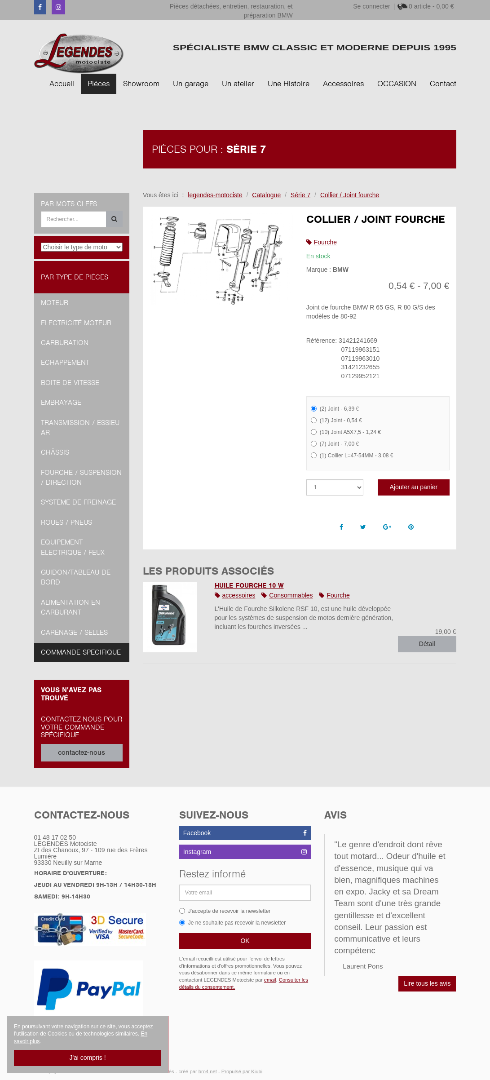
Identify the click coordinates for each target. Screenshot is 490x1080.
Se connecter (371, 6)
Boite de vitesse (70, 382)
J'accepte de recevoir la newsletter (225, 911)
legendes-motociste (215, 195)
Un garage (190, 84)
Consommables (291, 595)
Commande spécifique (81, 652)
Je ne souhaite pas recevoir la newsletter (232, 923)
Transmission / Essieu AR (80, 427)
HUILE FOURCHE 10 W (249, 585)
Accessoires (343, 84)
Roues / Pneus (66, 522)
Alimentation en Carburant (70, 607)
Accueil (61, 84)
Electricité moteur (76, 323)
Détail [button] (427, 643)
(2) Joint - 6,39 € (335, 409)
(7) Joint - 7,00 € (335, 444)
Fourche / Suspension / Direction (81, 477)
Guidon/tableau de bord (75, 577)
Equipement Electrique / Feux (73, 547)
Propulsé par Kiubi (241, 1071)
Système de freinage (78, 502)
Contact (443, 84)
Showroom (141, 84)
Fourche (325, 242)
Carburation (64, 342)
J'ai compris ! (87, 1057)
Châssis (55, 452)
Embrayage (61, 402)
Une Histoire (288, 84)
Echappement (65, 362)
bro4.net (208, 1071)
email (270, 980)
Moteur (54, 302)
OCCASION (396, 84)
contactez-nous (81, 752)
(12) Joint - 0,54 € (336, 420)
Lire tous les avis (427, 983)
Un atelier (238, 84)
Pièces (99, 84)
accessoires (239, 595)
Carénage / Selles (74, 632)
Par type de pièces (74, 277)
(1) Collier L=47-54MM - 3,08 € (352, 455)
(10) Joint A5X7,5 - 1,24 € (346, 432)
